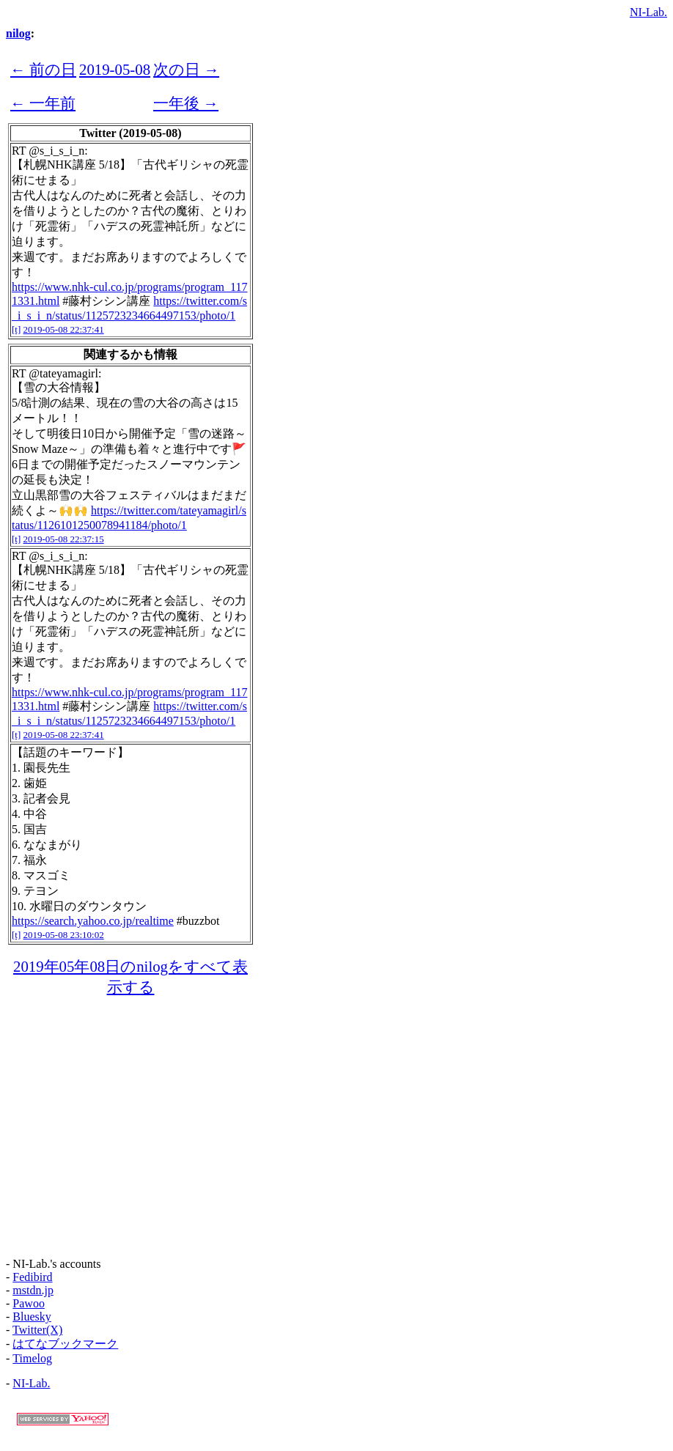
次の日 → (186, 69)
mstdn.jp (33, 1290)
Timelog (32, 1358)
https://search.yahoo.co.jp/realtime (93, 921)
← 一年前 (43, 103)
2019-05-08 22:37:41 (63, 329)
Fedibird (32, 1277)
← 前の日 (43, 69)
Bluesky (31, 1316)
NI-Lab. (648, 12)
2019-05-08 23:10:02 (63, 934)
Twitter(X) (37, 1329)
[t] (16, 329)
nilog (18, 33)
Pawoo (28, 1303)
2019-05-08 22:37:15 (63, 538)
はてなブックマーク (65, 1343)
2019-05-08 (114, 69)
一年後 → (185, 103)
